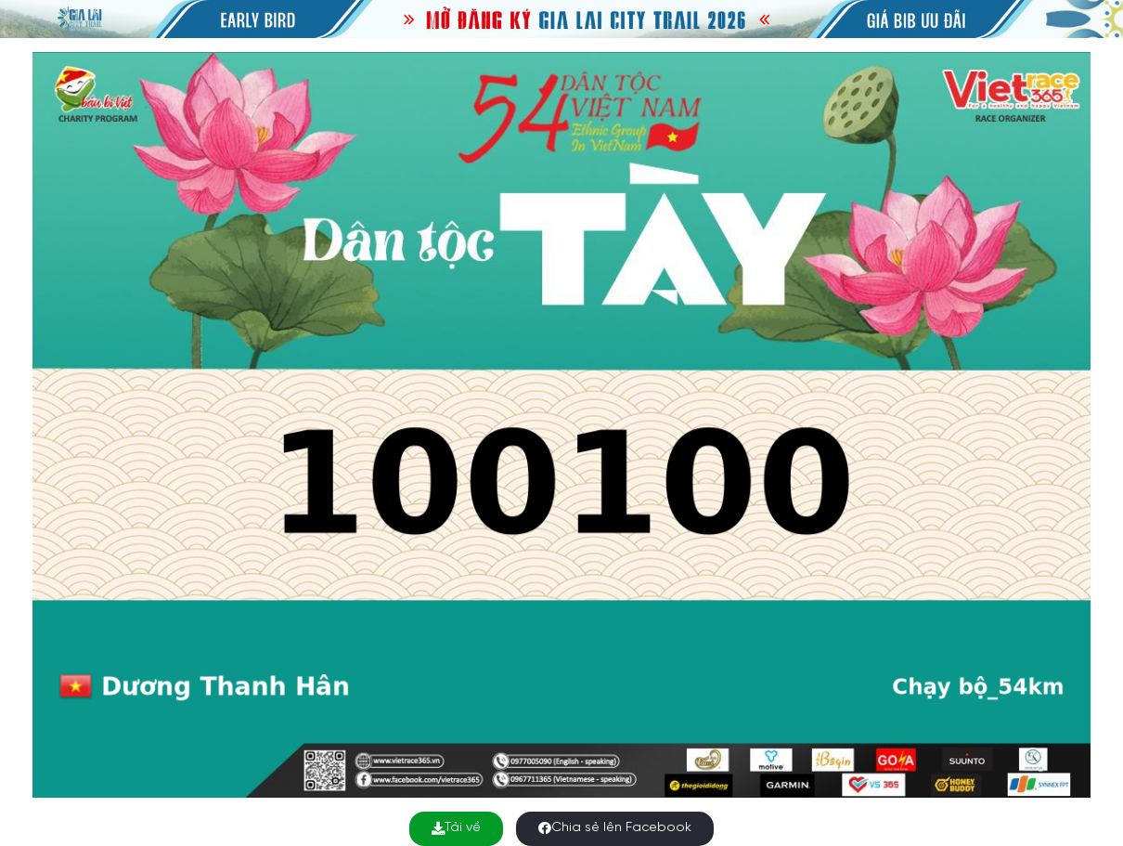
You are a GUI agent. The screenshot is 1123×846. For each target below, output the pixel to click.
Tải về (456, 828)
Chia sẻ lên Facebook (614, 828)
